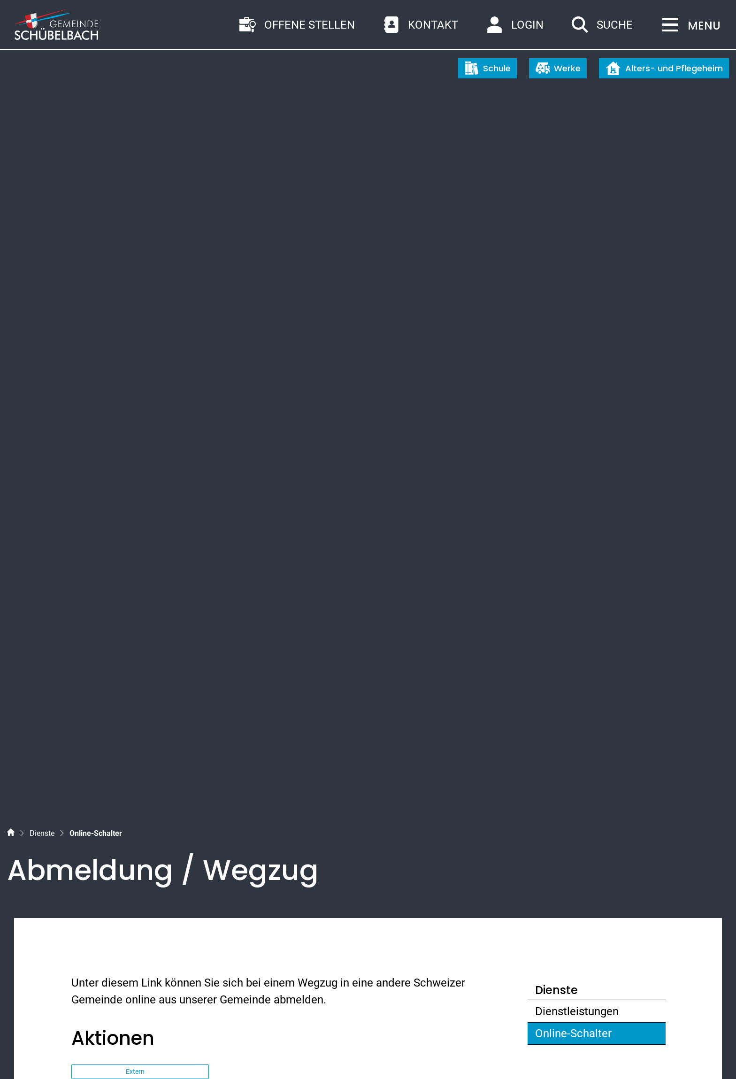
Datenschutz (104, 1054)
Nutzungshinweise (200, 1054)
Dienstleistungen (577, 452)
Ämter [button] (96, 567)
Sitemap (26, 1054)
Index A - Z (62, 1054)
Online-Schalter (573, 476)
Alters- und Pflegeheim (664, 68)
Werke (558, 68)
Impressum (147, 1054)
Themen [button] (102, 624)
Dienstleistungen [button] (126, 596)
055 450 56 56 (128, 907)
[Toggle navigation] (688, 26)
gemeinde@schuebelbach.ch (165, 924)
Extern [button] (136, 512)
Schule (488, 68)
